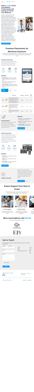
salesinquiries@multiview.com (22, 250)
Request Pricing (3, 90)
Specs (15, 90)
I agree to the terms (6, 262)
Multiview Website (23, 274)
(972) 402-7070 (30, 252)
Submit (6, 266)
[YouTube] (4, 275)
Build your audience (6, 43)
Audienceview (28, 273)
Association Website (23, 273)
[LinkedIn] (3, 275)
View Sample (11, 90)
